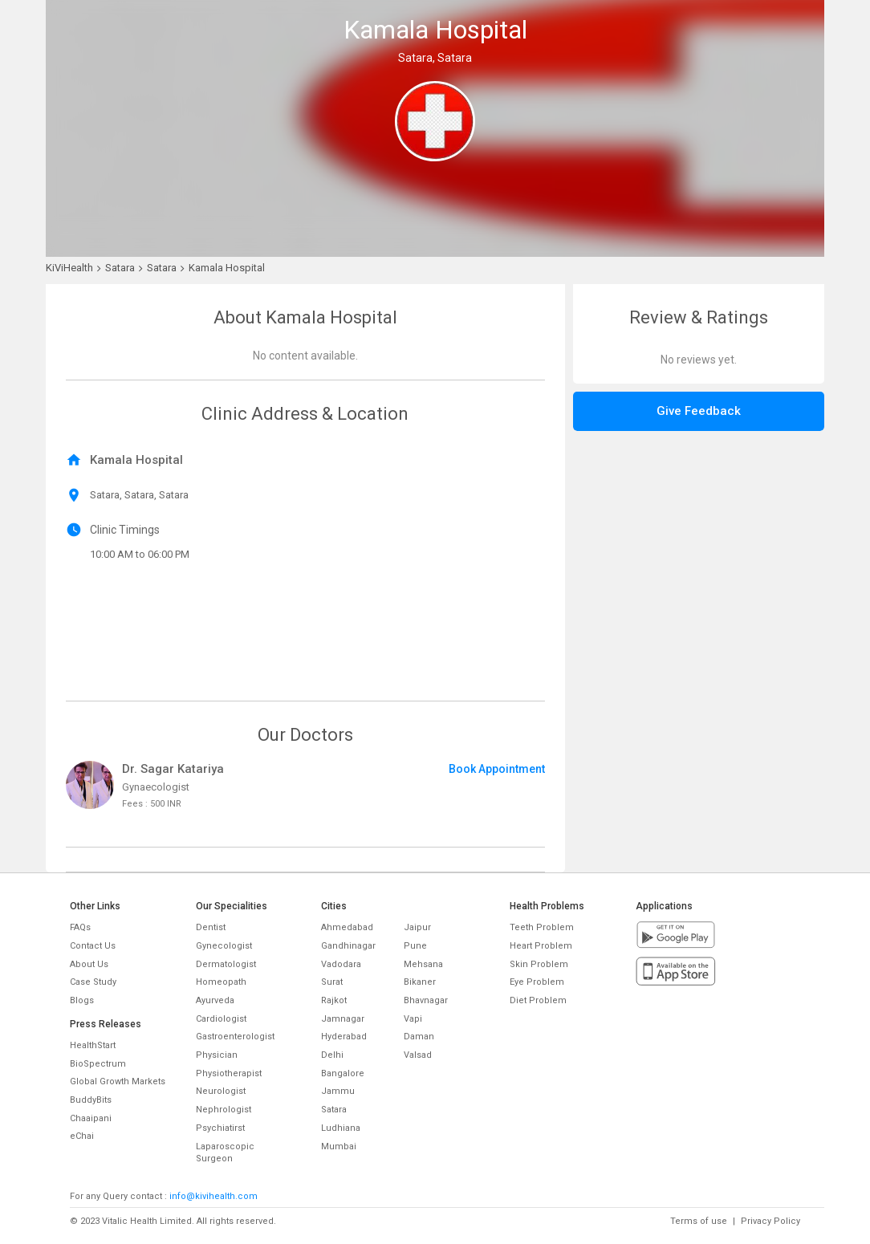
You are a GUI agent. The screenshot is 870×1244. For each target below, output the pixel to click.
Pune (415, 946)
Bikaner (420, 982)
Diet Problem (538, 1000)
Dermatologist (226, 964)
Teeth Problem (542, 927)
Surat (332, 982)
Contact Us (93, 946)
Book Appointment (497, 768)
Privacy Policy (770, 1221)
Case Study (93, 982)
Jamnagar (342, 1019)
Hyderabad (344, 1036)
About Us (89, 964)
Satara (334, 1109)
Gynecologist (224, 946)
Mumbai (338, 1146)
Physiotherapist (229, 1073)
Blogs (82, 1000)
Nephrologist (223, 1109)
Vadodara (341, 964)
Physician (217, 1055)
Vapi (413, 1019)
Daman (419, 1036)
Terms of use (698, 1221)
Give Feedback (699, 411)
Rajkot (334, 1000)
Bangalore (342, 1073)
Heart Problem (541, 946)
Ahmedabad (347, 927)
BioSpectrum (98, 1064)
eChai (82, 1136)
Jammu (338, 1091)
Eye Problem (537, 982)
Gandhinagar (348, 946)
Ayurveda (215, 1000)
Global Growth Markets (117, 1081)
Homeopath (221, 982)
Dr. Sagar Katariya (173, 769)
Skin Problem (539, 964)
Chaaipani (91, 1118)
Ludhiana (340, 1128)
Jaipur (417, 927)
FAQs (80, 927)
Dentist (211, 927)
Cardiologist (221, 1019)
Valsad (418, 1055)
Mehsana (423, 964)
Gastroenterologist (235, 1036)
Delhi (332, 1055)
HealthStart (93, 1045)
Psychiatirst (220, 1128)
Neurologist (221, 1091)
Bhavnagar (426, 1000)
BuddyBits (91, 1100)
